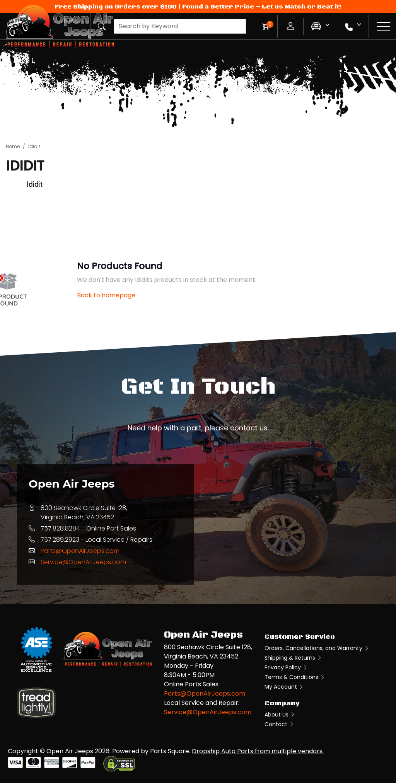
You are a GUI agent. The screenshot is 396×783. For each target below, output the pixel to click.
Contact (279, 724)
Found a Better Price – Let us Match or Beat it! (261, 6)
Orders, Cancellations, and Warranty (317, 648)
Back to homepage (106, 295)
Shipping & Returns (293, 658)
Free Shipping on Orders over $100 (116, 6)
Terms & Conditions (295, 677)
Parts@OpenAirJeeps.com (80, 550)
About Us (280, 714)
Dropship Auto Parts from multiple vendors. (258, 751)
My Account (284, 687)
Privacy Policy (286, 667)
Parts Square (169, 751)
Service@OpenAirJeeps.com (83, 562)
